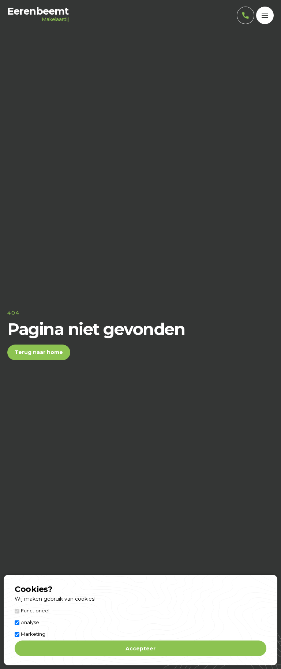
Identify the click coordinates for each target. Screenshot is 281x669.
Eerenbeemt (37, 15)
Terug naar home (39, 352)
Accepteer (140, 648)
